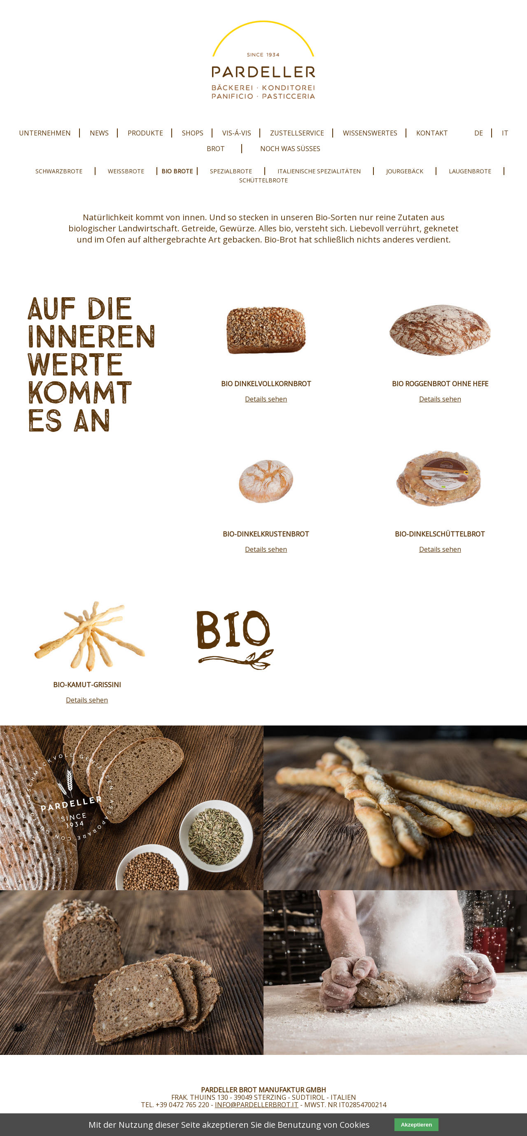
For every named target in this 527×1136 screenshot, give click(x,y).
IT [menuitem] (505, 133)
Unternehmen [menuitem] (45, 133)
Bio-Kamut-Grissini (87, 684)
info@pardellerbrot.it (256, 1104)
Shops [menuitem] (192, 133)
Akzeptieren (416, 1125)
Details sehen (266, 399)
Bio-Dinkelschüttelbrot (440, 534)
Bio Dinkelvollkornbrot (266, 383)
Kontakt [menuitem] (432, 133)
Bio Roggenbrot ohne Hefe (440, 383)
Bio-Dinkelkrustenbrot (266, 534)
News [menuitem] (99, 133)
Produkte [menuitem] (145, 133)
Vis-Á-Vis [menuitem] (236, 133)
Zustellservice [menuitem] (297, 133)
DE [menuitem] (478, 133)
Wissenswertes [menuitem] (370, 133)
